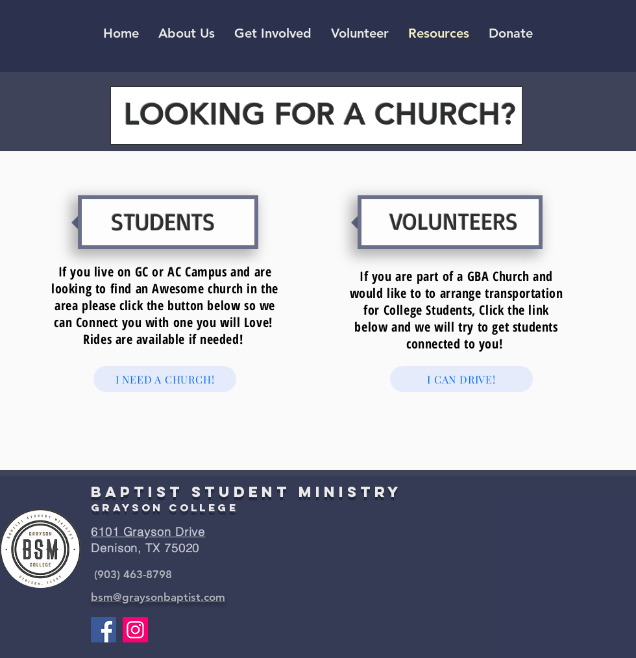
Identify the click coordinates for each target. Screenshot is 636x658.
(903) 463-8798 (133, 574)
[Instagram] (135, 629)
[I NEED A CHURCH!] (164, 379)
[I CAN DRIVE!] (461, 379)
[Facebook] (103, 629)
